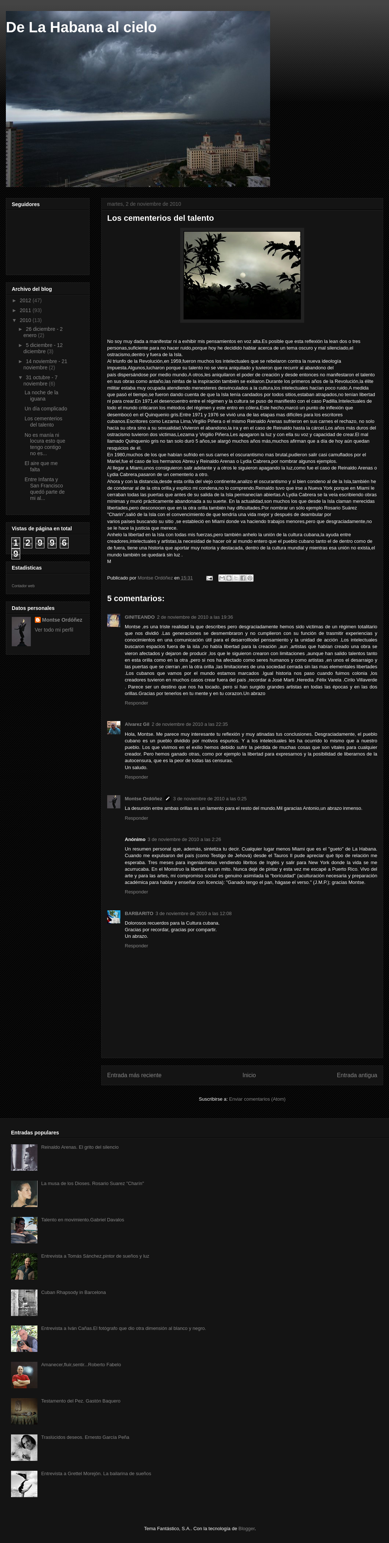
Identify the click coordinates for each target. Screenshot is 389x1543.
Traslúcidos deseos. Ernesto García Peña (85, 1437)
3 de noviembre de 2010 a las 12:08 (194, 913)
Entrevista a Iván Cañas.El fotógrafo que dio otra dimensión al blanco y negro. (123, 1328)
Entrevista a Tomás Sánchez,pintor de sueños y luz (95, 1256)
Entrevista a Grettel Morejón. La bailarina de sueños (96, 1473)
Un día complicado (46, 409)
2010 (26, 320)
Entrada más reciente (134, 1075)
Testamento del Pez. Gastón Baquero (80, 1401)
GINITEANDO (140, 617)
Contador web (23, 586)
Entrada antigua (357, 1075)
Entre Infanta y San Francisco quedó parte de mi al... (45, 488)
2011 (26, 310)
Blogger (247, 1528)
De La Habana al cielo (81, 27)
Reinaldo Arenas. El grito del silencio (80, 1147)
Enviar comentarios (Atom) (257, 1099)
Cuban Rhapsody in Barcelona (73, 1292)
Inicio (249, 1075)
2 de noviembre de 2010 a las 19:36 (195, 617)
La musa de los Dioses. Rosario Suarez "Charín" (92, 1183)
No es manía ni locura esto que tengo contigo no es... (45, 444)
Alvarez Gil (137, 724)
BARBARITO (139, 913)
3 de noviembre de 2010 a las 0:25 (210, 798)
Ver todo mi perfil (54, 630)
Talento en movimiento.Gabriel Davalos (82, 1219)
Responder (136, 703)
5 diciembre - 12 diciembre (43, 348)
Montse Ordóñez (143, 798)
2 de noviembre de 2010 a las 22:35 (190, 724)
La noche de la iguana (41, 396)
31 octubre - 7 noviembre (40, 380)
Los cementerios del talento (43, 422)
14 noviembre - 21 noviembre (45, 364)
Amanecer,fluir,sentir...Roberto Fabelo (81, 1364)
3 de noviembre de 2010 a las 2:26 (184, 839)
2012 (26, 300)
